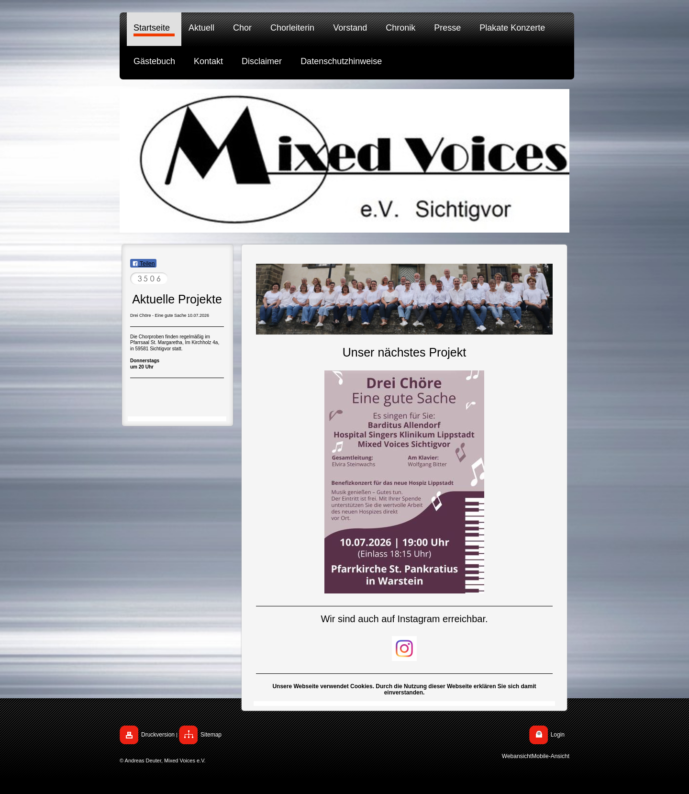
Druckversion (158, 734)
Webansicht (517, 756)
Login (558, 734)
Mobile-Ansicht (550, 756)
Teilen (143, 263)
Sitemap (211, 734)
